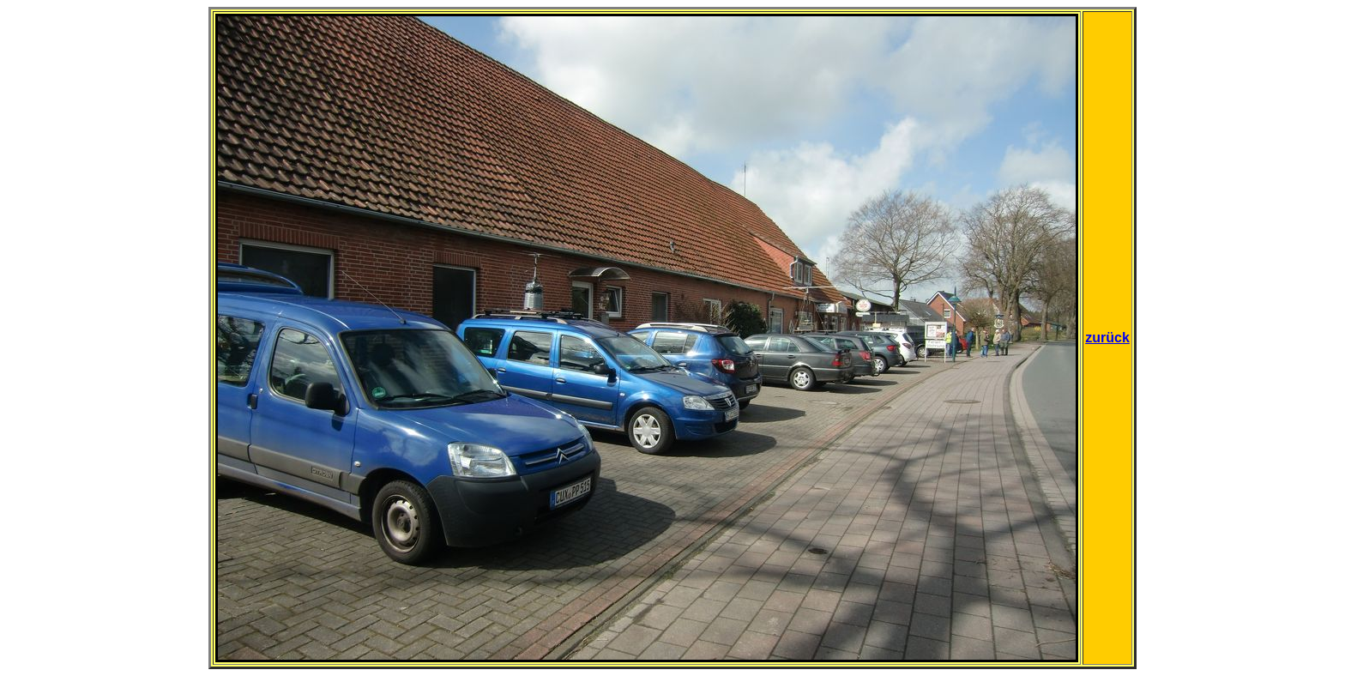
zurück (1107, 337)
